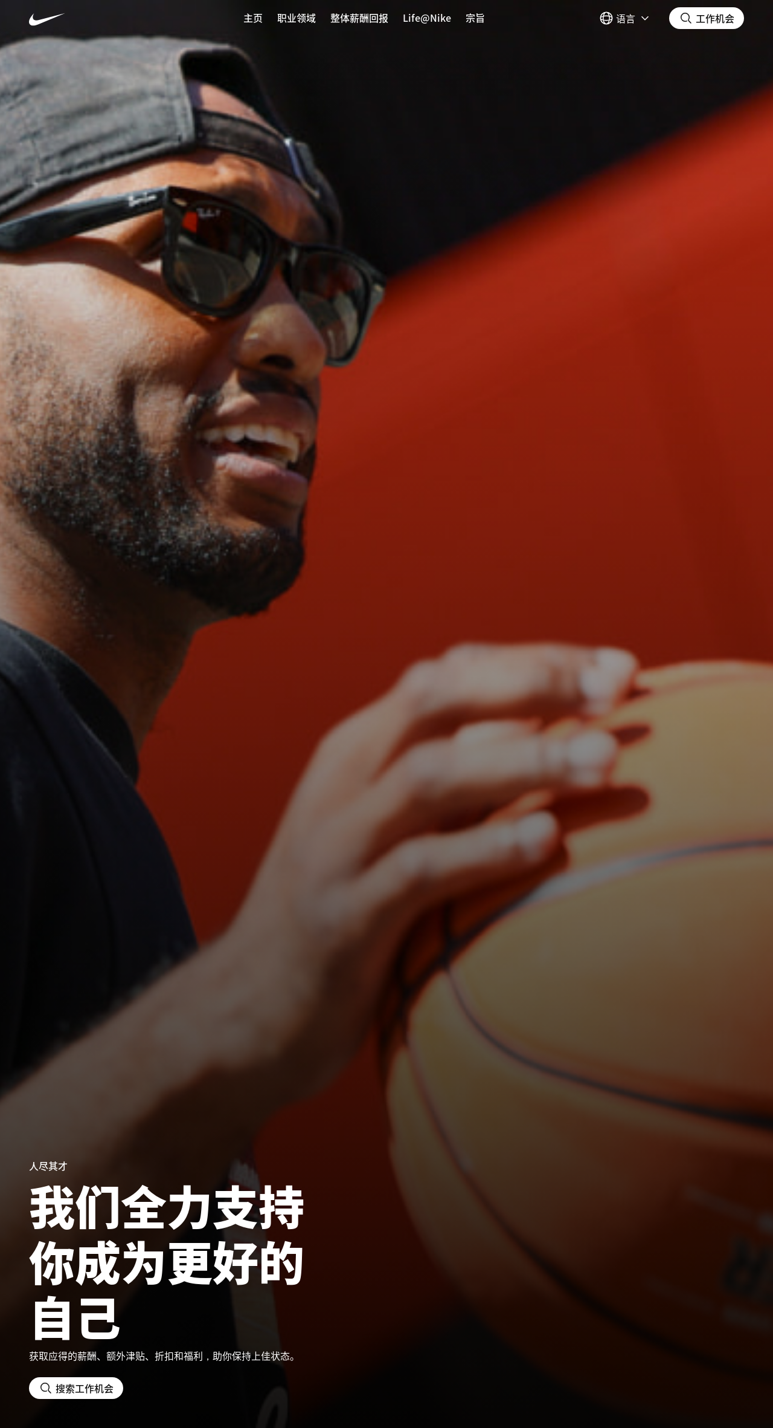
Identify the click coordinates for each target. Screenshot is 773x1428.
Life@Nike (427, 17)
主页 (253, 17)
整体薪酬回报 (359, 17)
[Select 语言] (625, 18)
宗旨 (475, 17)
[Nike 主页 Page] (88, 18)
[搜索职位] (706, 18)
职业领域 (296, 17)
